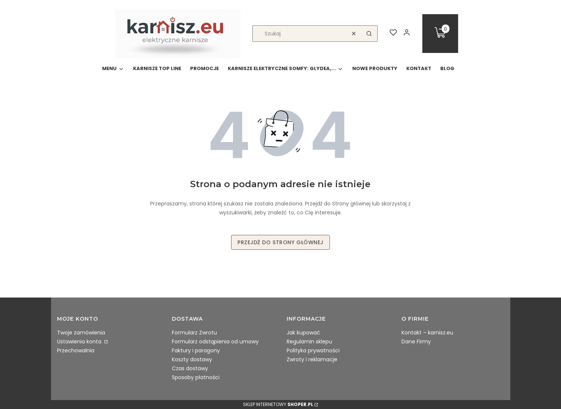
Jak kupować (303, 332)
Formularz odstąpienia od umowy (215, 341)
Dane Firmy (416, 341)
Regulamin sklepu (309, 341)
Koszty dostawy (192, 359)
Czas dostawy (190, 368)
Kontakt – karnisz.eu (427, 332)
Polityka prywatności (313, 350)
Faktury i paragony (196, 350)
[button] (369, 33)
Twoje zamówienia (81, 332)
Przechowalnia (75, 350)
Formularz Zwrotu (194, 332)
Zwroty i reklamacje (312, 359)
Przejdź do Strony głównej (280, 242)
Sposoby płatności (196, 377)
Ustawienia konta (80, 341)
